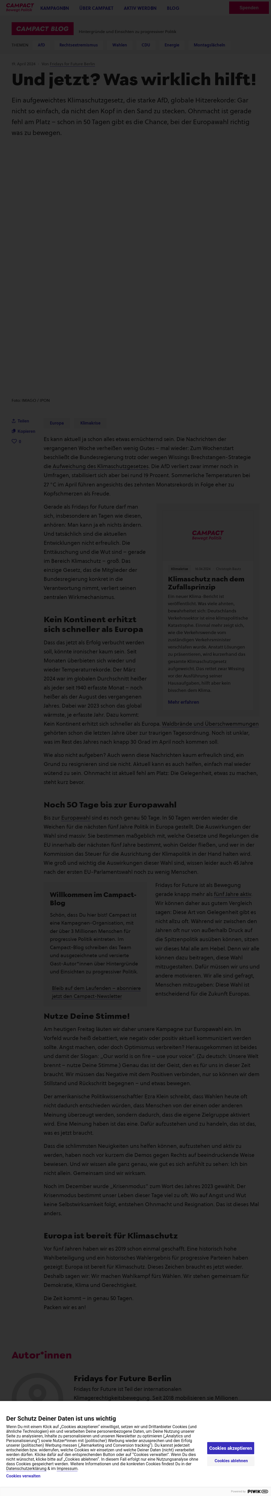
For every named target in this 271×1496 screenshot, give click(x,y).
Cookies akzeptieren (230, 1448)
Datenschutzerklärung (26, 1468)
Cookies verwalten (23, 1476)
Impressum (67, 1468)
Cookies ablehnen (231, 1460)
